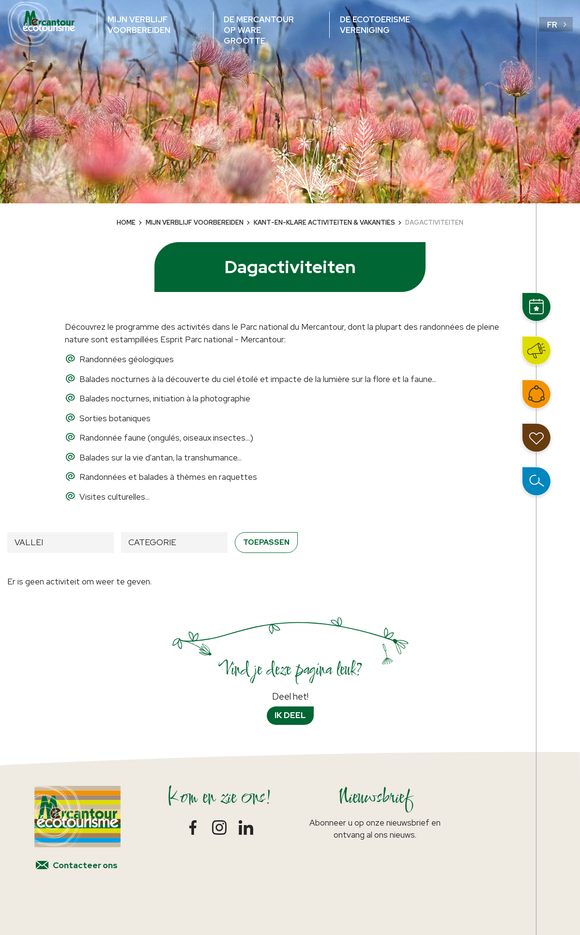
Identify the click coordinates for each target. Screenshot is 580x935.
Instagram (219, 828)
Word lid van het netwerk (536, 394)
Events (536, 307)
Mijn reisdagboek (536, 437)
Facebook (193, 828)
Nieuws (536, 350)
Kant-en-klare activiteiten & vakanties (324, 222)
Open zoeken (536, 481)
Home (126, 222)
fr (552, 24)
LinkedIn (246, 828)
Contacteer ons (85, 865)
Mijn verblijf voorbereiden (138, 24)
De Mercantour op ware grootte (259, 30)
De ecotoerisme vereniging (375, 24)
